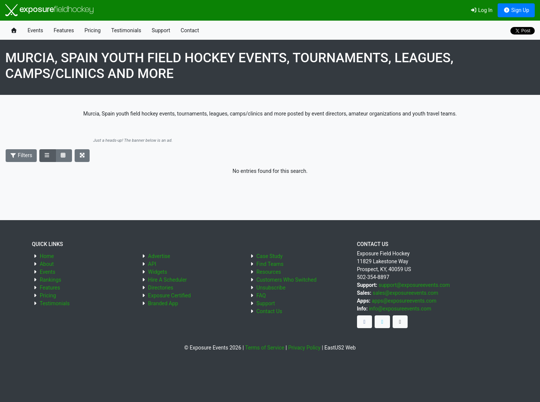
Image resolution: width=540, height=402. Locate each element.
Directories (160, 288)
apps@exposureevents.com (404, 301)
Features (64, 30)
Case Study (269, 256)
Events (35, 30)
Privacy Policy (304, 348)
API (152, 264)
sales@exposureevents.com (405, 293)
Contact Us (269, 311)
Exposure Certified (169, 295)
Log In (481, 10)
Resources (268, 272)
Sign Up (516, 10)
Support (161, 30)
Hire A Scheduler (167, 280)
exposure (49, 10)
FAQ (261, 295)
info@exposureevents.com (400, 309)
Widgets (157, 272)
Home (47, 256)
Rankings (50, 280)
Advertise (159, 256)
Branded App (163, 303)
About (47, 264)
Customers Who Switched (286, 280)
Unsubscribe (271, 288)
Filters (21, 155)
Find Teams (270, 264)
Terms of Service (264, 348)
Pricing (92, 30)
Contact (190, 30)
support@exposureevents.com (414, 285)
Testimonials (126, 30)
